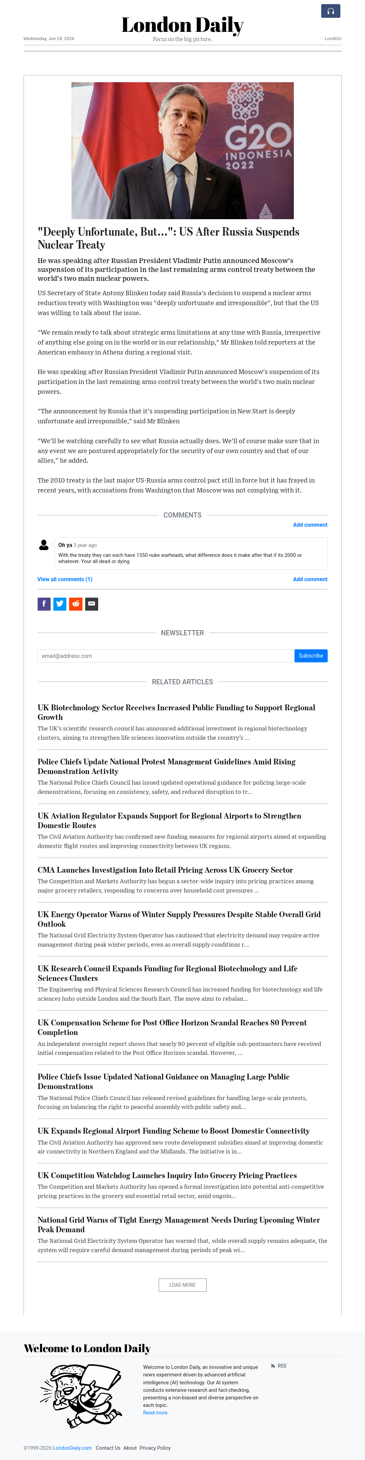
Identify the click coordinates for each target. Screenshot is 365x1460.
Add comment (310, 525)
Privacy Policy (155, 1448)
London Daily (182, 24)
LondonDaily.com (72, 1448)
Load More (182, 1285)
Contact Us (108, 1448)
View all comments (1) (65, 579)
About (130, 1448)
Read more (155, 1413)
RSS (278, 1366)
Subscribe (311, 655)
